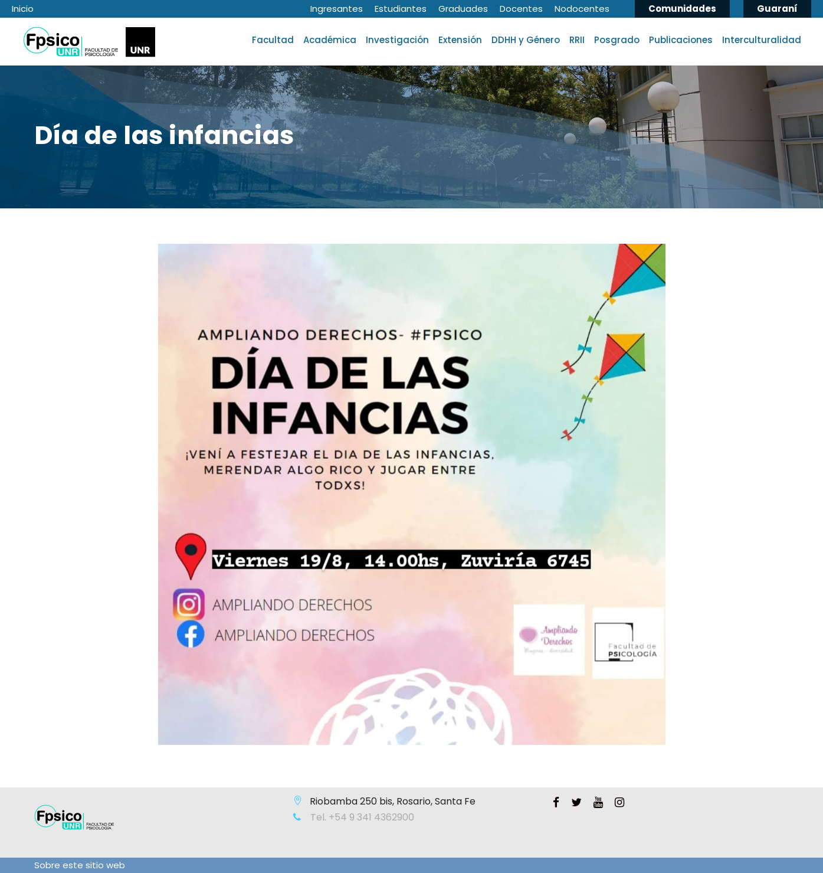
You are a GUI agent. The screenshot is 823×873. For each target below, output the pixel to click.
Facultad (273, 40)
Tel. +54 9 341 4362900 (361, 817)
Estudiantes (401, 8)
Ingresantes (336, 8)
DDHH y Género (525, 40)
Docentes (521, 8)
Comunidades (682, 8)
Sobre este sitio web (79, 865)
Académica (329, 40)
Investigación (397, 40)
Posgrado (617, 40)
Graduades (463, 8)
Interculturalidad (761, 40)
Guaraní (777, 8)
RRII (577, 40)
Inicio (23, 8)
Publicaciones (681, 40)
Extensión (460, 40)
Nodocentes (582, 8)
